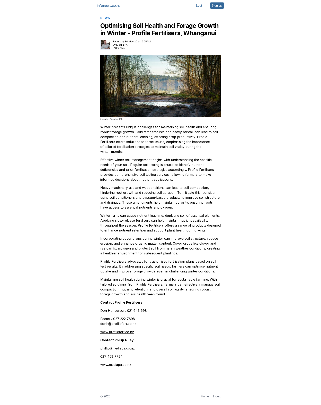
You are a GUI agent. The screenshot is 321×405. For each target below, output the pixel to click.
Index (217, 396)
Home (205, 396)
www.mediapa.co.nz (115, 365)
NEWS (105, 18)
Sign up (217, 5)
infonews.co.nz (109, 5)
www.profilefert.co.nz (117, 332)
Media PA (122, 44)
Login (199, 5)
